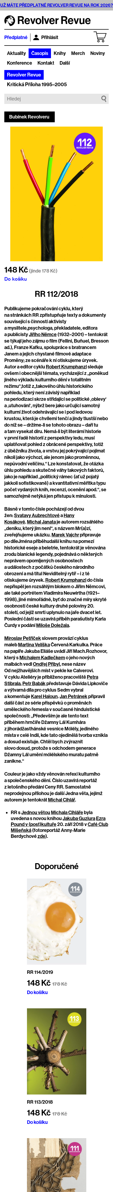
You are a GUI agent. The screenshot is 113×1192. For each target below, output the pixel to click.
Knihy (60, 53)
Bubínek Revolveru (29, 117)
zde (41, 836)
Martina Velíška (34, 645)
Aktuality (16, 53)
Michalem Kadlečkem (42, 658)
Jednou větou (35, 812)
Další (65, 63)
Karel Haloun (44, 696)
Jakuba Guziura (79, 818)
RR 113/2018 (40, 1102)
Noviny (97, 53)
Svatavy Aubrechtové (37, 515)
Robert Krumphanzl (66, 367)
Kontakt (45, 63)
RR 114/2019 (40, 972)
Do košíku (15, 279)
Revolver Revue (24, 75)
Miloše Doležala (52, 625)
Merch (78, 53)
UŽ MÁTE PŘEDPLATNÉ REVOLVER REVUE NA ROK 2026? (56, 5)
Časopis (39, 53)
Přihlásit (45, 37)
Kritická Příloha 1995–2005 (37, 85)
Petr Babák (34, 683)
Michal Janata (41, 522)
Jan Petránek (73, 696)
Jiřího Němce (43, 334)
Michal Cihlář (61, 800)
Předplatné (16, 37)
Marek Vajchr (65, 535)
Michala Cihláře (67, 812)
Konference (19, 63)
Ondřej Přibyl (46, 664)
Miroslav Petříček (22, 638)
